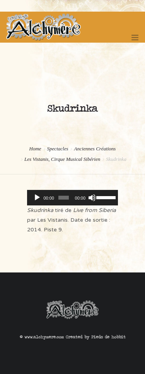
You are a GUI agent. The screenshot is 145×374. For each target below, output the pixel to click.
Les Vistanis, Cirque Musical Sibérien (62, 159)
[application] (72, 197)
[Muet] (92, 198)
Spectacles (57, 149)
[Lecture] (37, 198)
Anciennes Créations (95, 149)
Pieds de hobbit (108, 337)
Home (35, 149)
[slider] (63, 198)
